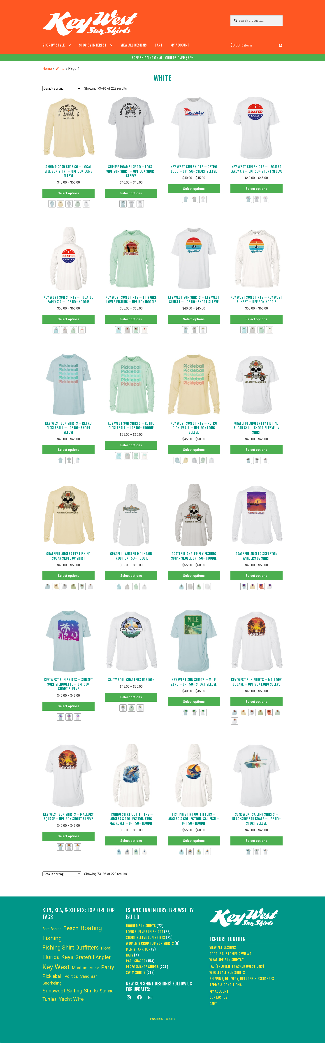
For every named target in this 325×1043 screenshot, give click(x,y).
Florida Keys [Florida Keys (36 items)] (57, 957)
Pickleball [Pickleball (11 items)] (52, 976)
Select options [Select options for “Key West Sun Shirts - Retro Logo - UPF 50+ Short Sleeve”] (194, 189)
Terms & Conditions (225, 985)
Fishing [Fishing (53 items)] (52, 938)
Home (47, 68)
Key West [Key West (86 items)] (56, 967)
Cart (158, 45)
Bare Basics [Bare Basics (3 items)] (51, 929)
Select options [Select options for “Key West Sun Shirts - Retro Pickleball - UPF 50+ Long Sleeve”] (194, 450)
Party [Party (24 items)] (107, 967)
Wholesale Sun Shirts (227, 972)
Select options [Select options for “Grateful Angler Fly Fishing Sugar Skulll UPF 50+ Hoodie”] (194, 575)
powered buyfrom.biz (162, 1018)
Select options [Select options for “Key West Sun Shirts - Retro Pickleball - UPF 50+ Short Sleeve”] (68, 450)
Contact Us (218, 997)
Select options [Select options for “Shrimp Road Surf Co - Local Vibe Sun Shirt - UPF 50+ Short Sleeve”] (131, 193)
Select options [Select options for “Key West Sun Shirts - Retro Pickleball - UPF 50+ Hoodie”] (131, 445)
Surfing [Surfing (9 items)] (107, 991)
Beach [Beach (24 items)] (71, 928)
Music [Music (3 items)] (94, 968)
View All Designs (134, 45)
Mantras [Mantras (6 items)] (79, 967)
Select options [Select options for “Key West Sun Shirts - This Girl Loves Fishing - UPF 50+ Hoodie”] (131, 319)
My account (179, 45)
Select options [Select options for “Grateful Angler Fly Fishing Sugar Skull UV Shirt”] (68, 575)
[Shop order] (61, 88)
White (60, 68)
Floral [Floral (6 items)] (106, 948)
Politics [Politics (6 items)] (71, 976)
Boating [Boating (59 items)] (91, 928)
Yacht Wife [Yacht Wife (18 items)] (71, 999)
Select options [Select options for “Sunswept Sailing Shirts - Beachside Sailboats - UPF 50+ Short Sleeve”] (256, 841)
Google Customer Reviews (230, 954)
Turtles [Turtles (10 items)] (49, 999)
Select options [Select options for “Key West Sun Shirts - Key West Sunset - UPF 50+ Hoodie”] (256, 319)
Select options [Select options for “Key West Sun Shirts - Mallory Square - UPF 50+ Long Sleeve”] (256, 701)
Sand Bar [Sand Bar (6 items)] (88, 976)
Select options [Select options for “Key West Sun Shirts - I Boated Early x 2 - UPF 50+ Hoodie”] (68, 319)
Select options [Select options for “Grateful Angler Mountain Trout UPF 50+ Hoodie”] (131, 575)
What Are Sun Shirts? (226, 960)
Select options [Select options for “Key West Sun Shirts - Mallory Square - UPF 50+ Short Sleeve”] (68, 836)
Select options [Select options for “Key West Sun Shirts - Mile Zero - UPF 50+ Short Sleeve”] (194, 701)
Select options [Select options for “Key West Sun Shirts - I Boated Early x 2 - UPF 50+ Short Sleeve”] (256, 189)
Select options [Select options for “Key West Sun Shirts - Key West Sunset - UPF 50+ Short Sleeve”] (194, 319)
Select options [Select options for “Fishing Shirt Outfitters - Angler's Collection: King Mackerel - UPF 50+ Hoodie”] (131, 841)
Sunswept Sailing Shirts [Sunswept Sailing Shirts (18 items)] (70, 991)
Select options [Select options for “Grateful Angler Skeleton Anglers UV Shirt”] (256, 575)
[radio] (52, 203)
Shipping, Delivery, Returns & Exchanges (241, 978)
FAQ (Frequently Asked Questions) (236, 966)
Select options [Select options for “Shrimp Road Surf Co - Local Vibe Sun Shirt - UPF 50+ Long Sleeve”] (68, 193)
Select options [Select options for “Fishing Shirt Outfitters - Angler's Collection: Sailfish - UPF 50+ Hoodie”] (194, 841)
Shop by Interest (93, 45)
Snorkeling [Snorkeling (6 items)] (52, 983)
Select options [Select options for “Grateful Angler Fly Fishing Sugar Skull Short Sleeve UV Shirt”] (256, 450)
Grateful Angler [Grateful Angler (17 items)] (93, 957)
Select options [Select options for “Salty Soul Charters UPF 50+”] (131, 697)
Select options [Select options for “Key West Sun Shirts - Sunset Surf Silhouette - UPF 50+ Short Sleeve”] (68, 706)
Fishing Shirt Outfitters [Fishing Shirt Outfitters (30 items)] (70, 947)
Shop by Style (53, 45)
